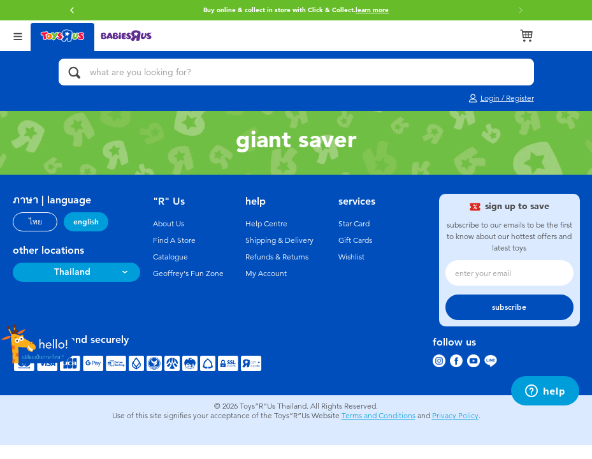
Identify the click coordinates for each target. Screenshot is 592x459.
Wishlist (351, 256)
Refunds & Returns (276, 256)
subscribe (509, 307)
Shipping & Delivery (279, 240)
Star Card (354, 223)
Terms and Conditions (378, 415)
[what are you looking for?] (296, 72)
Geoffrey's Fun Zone (188, 273)
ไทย (35, 221)
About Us (168, 223)
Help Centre (266, 223)
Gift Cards (355, 240)
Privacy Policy (455, 415)
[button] (72, 10)
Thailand (72, 271)
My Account (266, 273)
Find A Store (174, 240)
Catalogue (170, 256)
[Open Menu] (17, 35)
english (86, 221)
